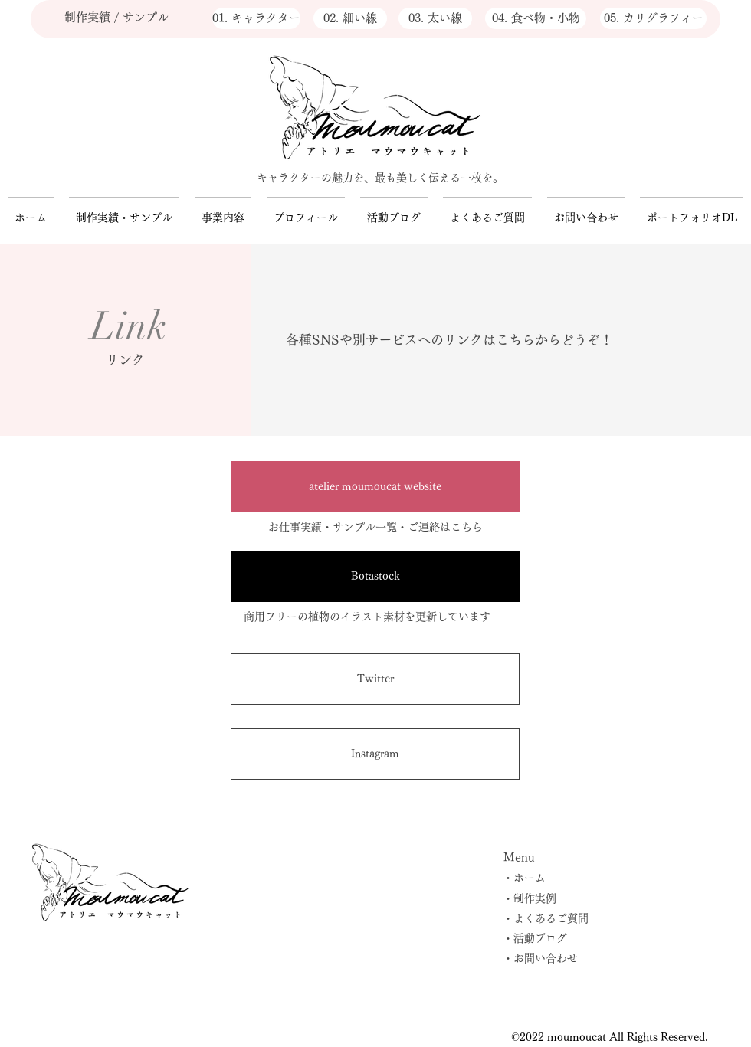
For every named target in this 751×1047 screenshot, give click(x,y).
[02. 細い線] (350, 18)
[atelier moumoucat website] (375, 486)
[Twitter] (375, 679)
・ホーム (524, 877)
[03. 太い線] (435, 18)
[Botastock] (375, 576)
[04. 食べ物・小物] (535, 18)
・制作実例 (529, 898)
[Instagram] (375, 754)
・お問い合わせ (540, 958)
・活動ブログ (535, 938)
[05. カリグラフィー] (653, 18)
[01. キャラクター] (256, 18)
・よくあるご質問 (546, 918)
